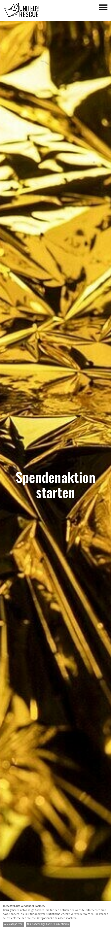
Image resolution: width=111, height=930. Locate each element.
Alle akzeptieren (13, 924)
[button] (104, 9)
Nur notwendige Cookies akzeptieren (48, 924)
